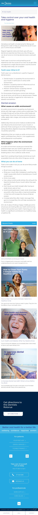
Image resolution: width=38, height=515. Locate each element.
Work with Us (19, 492)
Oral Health (6, 12)
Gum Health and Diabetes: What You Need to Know (18, 341)
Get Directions (13, 414)
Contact (31, 513)
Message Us (20, 481)
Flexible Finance (19, 448)
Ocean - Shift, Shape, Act (28, 509)
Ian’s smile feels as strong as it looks (12, 259)
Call (19, 513)
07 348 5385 (20, 475)
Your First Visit (18, 440)
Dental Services (18, 444)
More (34, 223)
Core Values (18, 496)
